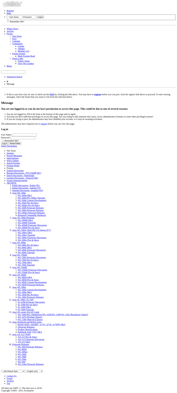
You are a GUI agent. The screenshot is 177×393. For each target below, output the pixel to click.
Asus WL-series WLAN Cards (25, 312)
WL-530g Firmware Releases (31, 364)
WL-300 (21, 362)
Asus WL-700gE (19, 255)
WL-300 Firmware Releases (30, 347)
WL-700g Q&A (25, 262)
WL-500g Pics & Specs (28, 203)
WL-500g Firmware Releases (31, 210)
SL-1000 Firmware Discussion (31, 302)
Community (17, 43)
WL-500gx (22, 352)
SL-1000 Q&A (24, 307)
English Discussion (15, 170)
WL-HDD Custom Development (32, 282)
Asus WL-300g (19, 287)
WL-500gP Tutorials (27, 223)
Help (9, 13)
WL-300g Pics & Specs (28, 295)
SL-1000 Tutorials (26, 309)
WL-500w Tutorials (26, 235)
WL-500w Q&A (25, 232)
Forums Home (13, 165)
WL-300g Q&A (25, 292)
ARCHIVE (11, 183)
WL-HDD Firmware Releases (31, 285)
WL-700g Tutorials (26, 265)
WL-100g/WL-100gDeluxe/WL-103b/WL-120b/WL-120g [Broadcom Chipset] (53, 314)
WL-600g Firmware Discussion (32, 250)
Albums (21, 48)
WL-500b (22, 357)
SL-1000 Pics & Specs (28, 304)
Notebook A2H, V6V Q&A (30, 332)
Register (10, 11)
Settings (10, 153)
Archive (10, 381)
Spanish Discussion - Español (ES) (27, 190)
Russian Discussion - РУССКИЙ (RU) (24, 173)
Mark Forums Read (26, 56)
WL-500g (22, 354)
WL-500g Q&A (25, 195)
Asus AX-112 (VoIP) (21, 334)
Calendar (16, 41)
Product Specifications (28, 329)
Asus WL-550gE (19, 267)
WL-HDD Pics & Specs (28, 280)
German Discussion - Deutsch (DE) (22, 178)
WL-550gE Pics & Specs (29, 272)
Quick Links (17, 58)
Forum (10, 34)
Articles (10, 31)
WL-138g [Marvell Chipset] (30, 319)
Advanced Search (14, 77)
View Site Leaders (26, 63)
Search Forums (13, 163)
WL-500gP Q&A (25, 220)
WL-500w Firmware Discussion (32, 237)
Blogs (9, 66)
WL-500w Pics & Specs (28, 240)
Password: (5, 137)
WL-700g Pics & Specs (28, 260)
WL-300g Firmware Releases (31, 297)
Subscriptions (13, 158)
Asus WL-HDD (19, 275)
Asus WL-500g (19, 193)
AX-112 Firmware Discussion (31, 339)
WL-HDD (22, 349)
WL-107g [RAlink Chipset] (30, 317)
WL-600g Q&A (25, 247)
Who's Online (13, 160)
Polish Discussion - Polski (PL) (26, 185)
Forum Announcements (17, 180)
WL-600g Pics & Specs (28, 245)
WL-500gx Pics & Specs (29, 205)
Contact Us (12, 376)
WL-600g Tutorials (26, 252)
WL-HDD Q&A (25, 277)
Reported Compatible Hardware (32, 215)
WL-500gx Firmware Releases (31, 213)
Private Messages (14, 155)
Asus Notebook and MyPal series (27, 322)
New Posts (17, 36)
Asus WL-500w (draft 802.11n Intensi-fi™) (31, 230)
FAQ (14, 39)
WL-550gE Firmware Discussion (32, 270)
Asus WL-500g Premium (23, 218)
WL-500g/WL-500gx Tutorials (31, 198)
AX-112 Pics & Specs (27, 337)
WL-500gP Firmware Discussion (32, 225)
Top (8, 383)
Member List (23, 51)
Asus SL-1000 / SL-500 (22, 300)
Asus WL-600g (19, 242)
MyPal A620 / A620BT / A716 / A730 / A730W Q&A (41, 324)
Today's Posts (24, 61)
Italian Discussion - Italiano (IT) (26, 188)
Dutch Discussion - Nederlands (20, 175)
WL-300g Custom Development (32, 290)
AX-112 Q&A (24, 342)
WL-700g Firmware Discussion (32, 257)
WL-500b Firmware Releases (31, 208)
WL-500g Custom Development (32, 200)
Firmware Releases (26, 327)
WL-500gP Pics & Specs (29, 228)
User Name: (6, 135)
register (44, 124)
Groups (21, 46)
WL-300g (22, 359)
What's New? (12, 29)
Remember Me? (15, 21)
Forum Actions (18, 53)
